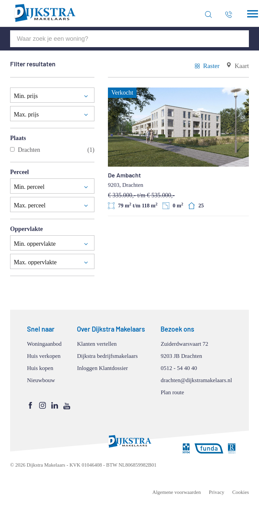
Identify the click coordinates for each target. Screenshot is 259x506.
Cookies (240, 492)
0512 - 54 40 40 (179, 368)
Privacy (216, 492)
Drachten (52, 149)
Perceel (19, 172)
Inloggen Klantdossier (102, 368)
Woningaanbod (44, 344)
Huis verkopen (44, 356)
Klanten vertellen (97, 344)
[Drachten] (12, 149)
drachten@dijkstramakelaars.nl (196, 380)
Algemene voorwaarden (176, 492)
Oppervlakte (26, 229)
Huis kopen (40, 368)
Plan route (172, 392)
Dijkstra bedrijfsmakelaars (107, 356)
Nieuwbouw (41, 380)
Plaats (18, 138)
